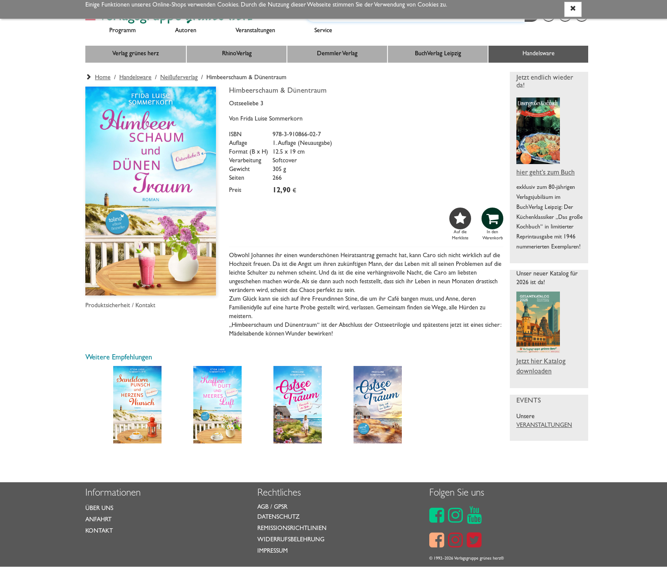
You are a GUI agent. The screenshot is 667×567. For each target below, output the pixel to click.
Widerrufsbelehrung (290, 540)
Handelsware (538, 54)
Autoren (185, 31)
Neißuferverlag (179, 78)
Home (103, 78)
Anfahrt (98, 520)
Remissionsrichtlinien (292, 529)
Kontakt (99, 531)
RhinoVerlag (237, 54)
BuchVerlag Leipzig (438, 54)
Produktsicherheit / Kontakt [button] (120, 306)
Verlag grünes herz (135, 54)
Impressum (272, 551)
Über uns (99, 509)
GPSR (280, 507)
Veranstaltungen (255, 31)
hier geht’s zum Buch (545, 173)
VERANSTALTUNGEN (544, 426)
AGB (263, 507)
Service (323, 31)
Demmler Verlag (337, 54)
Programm (122, 31)
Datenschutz (278, 517)
